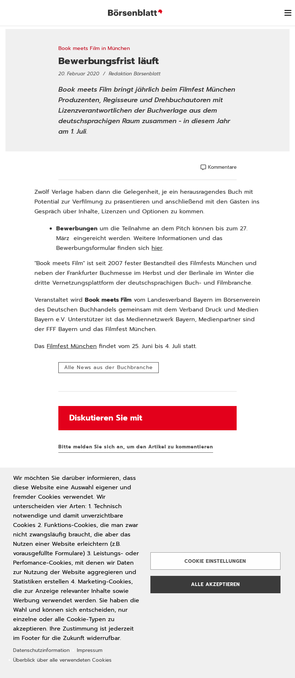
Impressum (90, 650)
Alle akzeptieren (215, 584)
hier (156, 248)
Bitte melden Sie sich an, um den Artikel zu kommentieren (135, 446)
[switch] (288, 12)
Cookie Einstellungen (215, 561)
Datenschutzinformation (41, 650)
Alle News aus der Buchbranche (108, 367)
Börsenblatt (135, 12)
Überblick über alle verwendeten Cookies (62, 660)
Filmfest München (72, 346)
